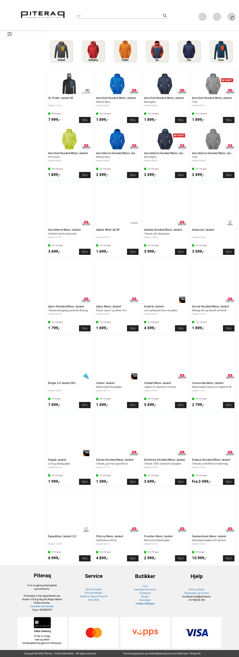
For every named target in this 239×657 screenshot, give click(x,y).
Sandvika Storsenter (145, 589)
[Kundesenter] (202, 17)
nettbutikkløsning (157, 653)
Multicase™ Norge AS (189, 653)
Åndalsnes (145, 593)
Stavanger (145, 600)
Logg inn (217, 17)
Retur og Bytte (197, 589)
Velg (85, 120)
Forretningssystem (133, 653)
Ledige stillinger (145, 603)
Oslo (145, 586)
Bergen (145, 596)
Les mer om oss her (42, 606)
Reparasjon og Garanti (196, 593)
